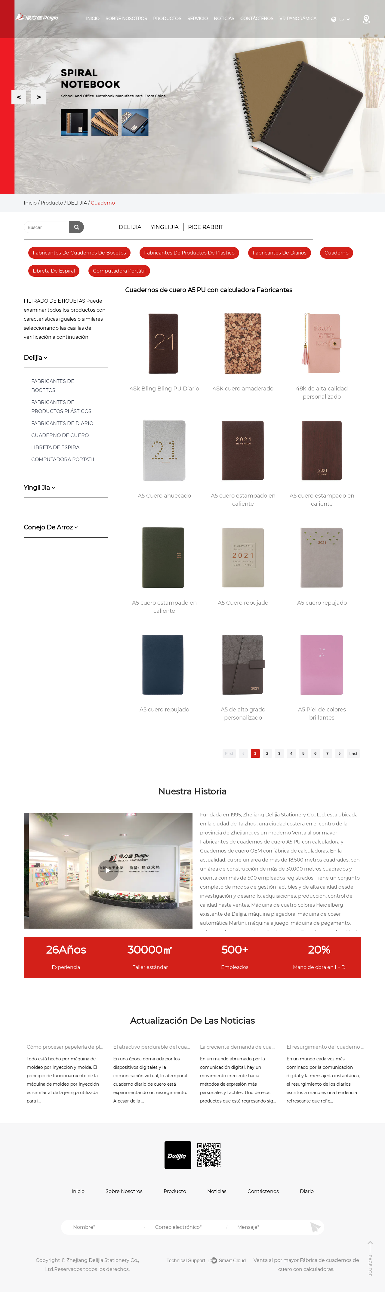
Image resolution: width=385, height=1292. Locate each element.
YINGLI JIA (165, 227)
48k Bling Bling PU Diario (164, 388)
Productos (167, 18)
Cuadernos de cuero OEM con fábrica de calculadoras (264, 851)
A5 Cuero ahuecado (164, 495)
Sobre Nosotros (126, 18)
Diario (307, 1191)
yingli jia (39, 487)
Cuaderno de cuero (60, 435)
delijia (36, 357)
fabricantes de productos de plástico (189, 253)
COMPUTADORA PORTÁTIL (63, 459)
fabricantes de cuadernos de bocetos (79, 253)
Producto (52, 203)
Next (39, 97)
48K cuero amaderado (243, 388)
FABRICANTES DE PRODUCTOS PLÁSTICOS (61, 406)
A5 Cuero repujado (243, 603)
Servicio (197, 18)
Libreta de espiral (54, 271)
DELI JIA (77, 203)
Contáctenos (256, 18)
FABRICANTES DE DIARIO (62, 423)
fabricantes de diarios (279, 253)
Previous (18, 97)
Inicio (93, 18)
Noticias (224, 18)
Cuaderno (337, 253)
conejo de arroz (51, 527)
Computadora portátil (119, 271)
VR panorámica (297, 18)
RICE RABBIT (205, 227)
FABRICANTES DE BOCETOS (52, 385)
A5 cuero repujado (322, 603)
